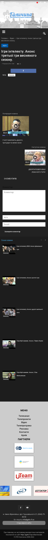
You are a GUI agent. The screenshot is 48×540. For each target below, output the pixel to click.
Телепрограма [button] (24, 425)
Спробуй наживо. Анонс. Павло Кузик (30, 341)
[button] (44, 33)
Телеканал (24, 415)
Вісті (5, 133)
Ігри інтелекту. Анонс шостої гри (28, 278)
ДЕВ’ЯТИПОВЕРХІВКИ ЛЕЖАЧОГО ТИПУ (37, 170)
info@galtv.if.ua (28, 519)
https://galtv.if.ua (27, 535)
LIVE (35, 2)
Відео (5, 45)
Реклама (24, 428)
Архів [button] (24, 435)
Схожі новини (7, 240)
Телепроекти (24, 419)
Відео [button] (24, 422)
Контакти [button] (24, 432)
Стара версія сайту (24, 523)
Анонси (11, 75)
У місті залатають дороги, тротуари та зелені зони (13, 141)
